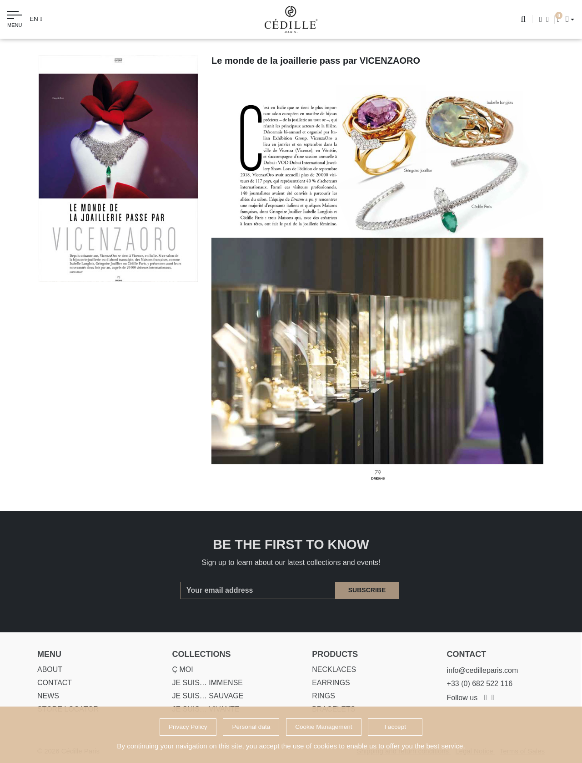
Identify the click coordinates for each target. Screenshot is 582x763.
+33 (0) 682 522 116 (476, 683)
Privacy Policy (188, 726)
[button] (567, 18)
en (36, 18)
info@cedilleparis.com (478, 670)
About (45, 669)
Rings (319, 696)
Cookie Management (323, 726)
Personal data (251, 726)
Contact (50, 683)
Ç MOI (178, 669)
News (44, 696)
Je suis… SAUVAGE (204, 696)
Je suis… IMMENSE (203, 683)
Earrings (327, 683)
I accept (395, 726)
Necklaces (330, 669)
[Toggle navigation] (14, 20)
